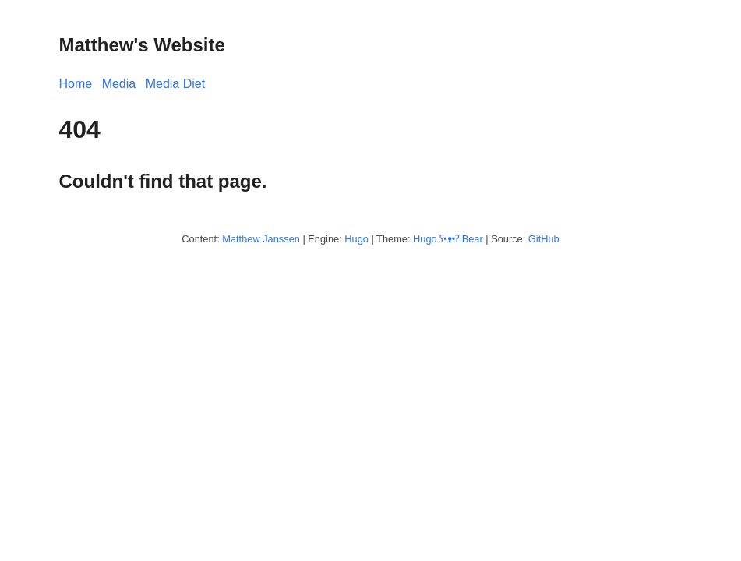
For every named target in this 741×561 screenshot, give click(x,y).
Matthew (240, 239)
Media (119, 83)
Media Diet (175, 83)
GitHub (543, 239)
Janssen (281, 239)
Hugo (356, 239)
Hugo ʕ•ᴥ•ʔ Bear (448, 239)
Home (76, 83)
